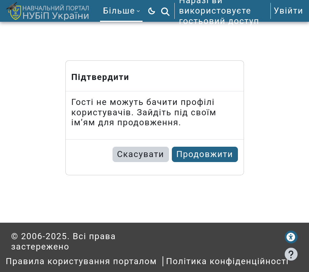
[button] (165, 11)
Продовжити (204, 154)
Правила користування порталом (81, 261)
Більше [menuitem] (119, 11)
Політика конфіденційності (227, 261)
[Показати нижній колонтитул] (291, 254)
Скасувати (140, 154)
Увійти (288, 11)
